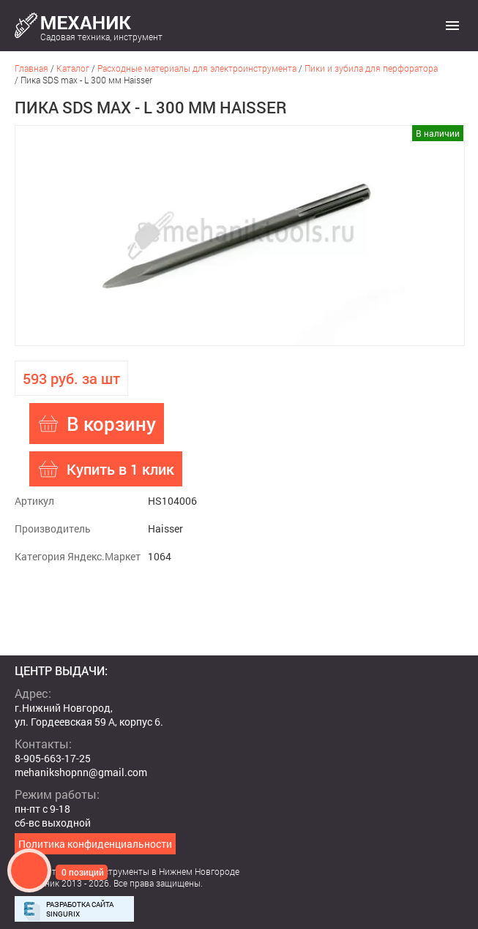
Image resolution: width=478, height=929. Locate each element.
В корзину (111, 423)
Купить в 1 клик (120, 468)
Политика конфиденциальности (95, 844)
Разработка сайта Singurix (79, 909)
